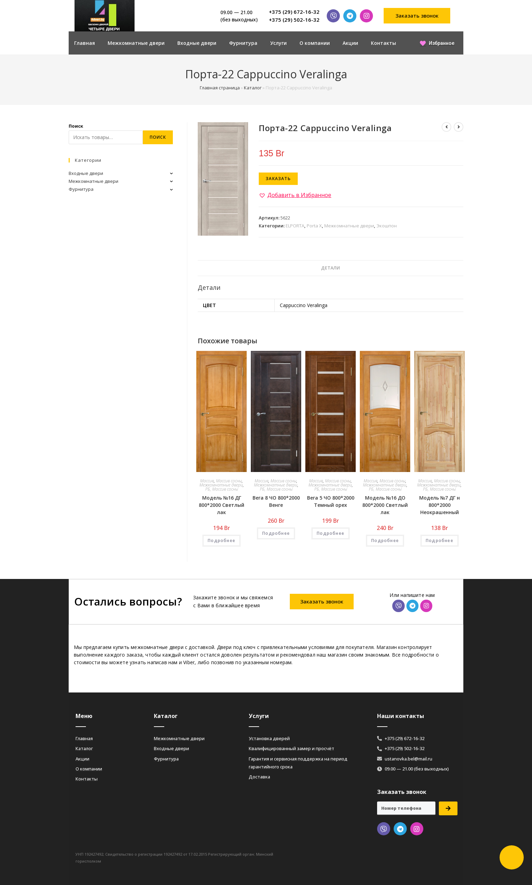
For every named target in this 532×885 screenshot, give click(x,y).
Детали (330, 268)
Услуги (278, 43)
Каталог (253, 88)
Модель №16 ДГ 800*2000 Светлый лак (221, 504)
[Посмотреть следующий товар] (458, 127)
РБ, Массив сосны (221, 489)
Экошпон (386, 226)
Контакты (383, 43)
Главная (84, 43)
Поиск (76, 126)
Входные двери (196, 43)
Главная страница (220, 88)
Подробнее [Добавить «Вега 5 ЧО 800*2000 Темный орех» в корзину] (330, 533)
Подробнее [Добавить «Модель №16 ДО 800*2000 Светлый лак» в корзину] (385, 540)
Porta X (314, 226)
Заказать (278, 178)
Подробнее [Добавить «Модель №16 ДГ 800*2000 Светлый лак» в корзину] (221, 540)
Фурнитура (243, 43)
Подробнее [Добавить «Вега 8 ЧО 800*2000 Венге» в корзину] (276, 533)
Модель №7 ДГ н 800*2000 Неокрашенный (439, 504)
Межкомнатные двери (136, 43)
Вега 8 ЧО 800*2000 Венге (276, 501)
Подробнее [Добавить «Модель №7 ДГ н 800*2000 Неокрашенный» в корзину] (439, 540)
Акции (350, 43)
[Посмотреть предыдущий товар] (446, 127)
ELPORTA (295, 226)
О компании (314, 43)
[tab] (330, 268)
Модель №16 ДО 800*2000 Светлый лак (385, 504)
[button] (417, 15)
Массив (207, 481)
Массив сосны (229, 481)
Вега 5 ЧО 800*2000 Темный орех (330, 501)
